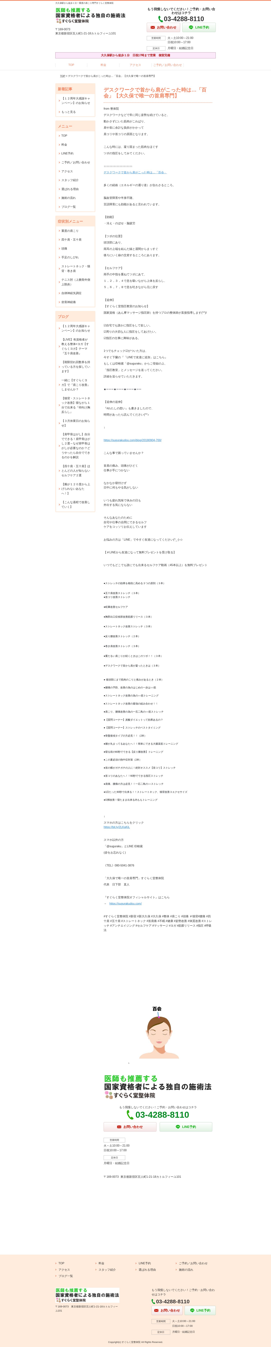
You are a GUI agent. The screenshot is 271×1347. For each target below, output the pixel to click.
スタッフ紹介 (70, 180)
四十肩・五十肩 (71, 239)
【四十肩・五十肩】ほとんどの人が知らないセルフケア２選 (75, 471)
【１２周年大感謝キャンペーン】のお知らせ (75, 101)
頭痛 (64, 248)
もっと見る (68, 111)
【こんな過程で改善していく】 (75, 504)
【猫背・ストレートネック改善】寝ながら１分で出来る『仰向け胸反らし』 (75, 405)
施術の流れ (68, 197)
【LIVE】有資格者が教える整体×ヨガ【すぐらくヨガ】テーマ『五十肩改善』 (75, 346)
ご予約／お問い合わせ (167, 64)
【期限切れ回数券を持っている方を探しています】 (75, 367)
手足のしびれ (70, 257)
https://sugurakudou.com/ (125, 903)
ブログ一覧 (68, 206)
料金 (103, 64)
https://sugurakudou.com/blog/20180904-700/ (132, 440)
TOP (71, 64)
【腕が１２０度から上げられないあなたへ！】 (75, 489)
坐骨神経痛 (68, 302)
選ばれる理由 (70, 189)
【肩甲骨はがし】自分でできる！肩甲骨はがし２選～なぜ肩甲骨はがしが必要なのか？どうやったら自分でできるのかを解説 (75, 446)
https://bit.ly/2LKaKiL (117, 827)
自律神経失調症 (71, 293)
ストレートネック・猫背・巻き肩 (75, 268)
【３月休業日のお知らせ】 (75, 423)
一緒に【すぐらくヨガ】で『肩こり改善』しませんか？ (75, 385)
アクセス (135, 64)
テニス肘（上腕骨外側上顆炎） (75, 282)
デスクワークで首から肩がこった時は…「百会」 (135, 172)
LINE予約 (67, 153)
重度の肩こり (70, 230)
